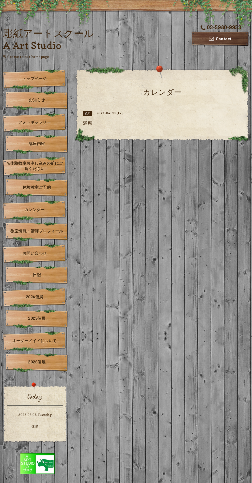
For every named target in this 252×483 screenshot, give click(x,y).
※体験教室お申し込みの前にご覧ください (34, 166)
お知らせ (37, 99)
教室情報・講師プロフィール (36, 230)
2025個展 (37, 318)
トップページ (34, 78)
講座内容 (37, 143)
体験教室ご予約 (37, 187)
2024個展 (34, 297)
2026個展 (37, 362)
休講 (35, 426)
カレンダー (34, 209)
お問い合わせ (34, 253)
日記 (37, 274)
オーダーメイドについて (34, 340)
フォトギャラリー (34, 122)
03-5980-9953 (221, 27)
